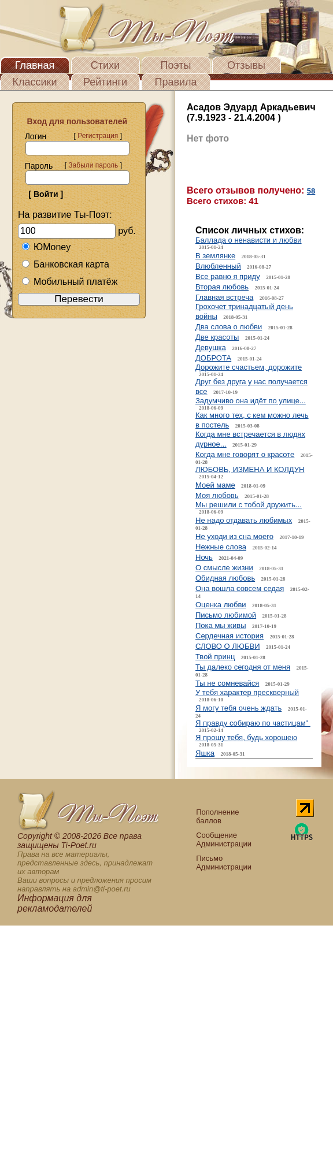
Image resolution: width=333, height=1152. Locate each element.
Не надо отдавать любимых (243, 520)
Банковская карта (65, 264)
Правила (175, 82)
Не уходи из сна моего (234, 536)
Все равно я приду (227, 276)
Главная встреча (224, 297)
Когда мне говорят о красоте (244, 454)
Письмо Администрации (223, 862)
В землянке (215, 255)
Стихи (105, 65)
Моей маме (215, 485)
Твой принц (215, 656)
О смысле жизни (224, 567)
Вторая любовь (222, 287)
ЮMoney (46, 247)
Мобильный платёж (69, 282)
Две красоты (217, 337)
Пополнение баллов (217, 816)
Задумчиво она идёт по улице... (250, 400)
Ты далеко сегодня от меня (242, 667)
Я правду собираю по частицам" (252, 723)
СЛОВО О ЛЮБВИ (227, 646)
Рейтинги (105, 82)
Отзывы (246, 65)
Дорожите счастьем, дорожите (248, 367)
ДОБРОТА (213, 358)
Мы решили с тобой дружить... (248, 504)
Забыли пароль (93, 165)
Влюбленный (218, 266)
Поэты (176, 65)
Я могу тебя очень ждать (238, 708)
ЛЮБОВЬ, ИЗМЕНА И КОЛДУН (249, 469)
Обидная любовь (225, 578)
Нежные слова (220, 546)
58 (311, 191)
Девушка (210, 347)
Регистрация (97, 136)
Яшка (204, 753)
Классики (35, 82)
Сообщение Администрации (223, 839)
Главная (35, 65)
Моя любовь (217, 495)
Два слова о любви (228, 326)
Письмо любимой (225, 615)
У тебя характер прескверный (247, 692)
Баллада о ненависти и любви (248, 240)
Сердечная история (229, 635)
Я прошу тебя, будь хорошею (246, 737)
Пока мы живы (220, 625)
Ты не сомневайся (227, 683)
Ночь (204, 557)
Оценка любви (220, 604)
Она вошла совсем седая (239, 588)
